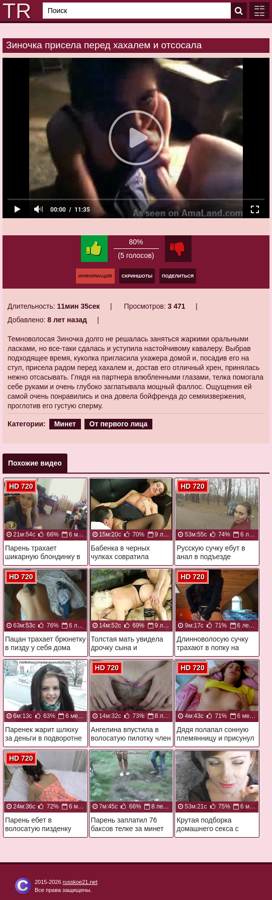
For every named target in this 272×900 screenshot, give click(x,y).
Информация (95, 276)
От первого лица (118, 424)
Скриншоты (137, 276)
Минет (65, 424)
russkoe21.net (80, 882)
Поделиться (178, 276)
